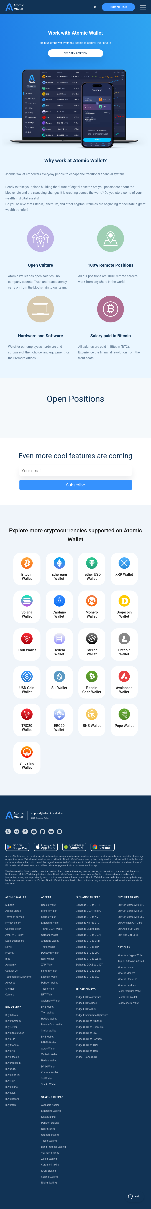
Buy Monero (12, 1045)
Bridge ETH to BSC (85, 1009)
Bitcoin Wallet (48, 904)
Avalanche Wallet (50, 1000)
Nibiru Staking (49, 1182)
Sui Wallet (46, 1078)
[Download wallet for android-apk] (74, 847)
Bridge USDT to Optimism (89, 1027)
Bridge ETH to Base (86, 1003)
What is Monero (126, 973)
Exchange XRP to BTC (87, 922)
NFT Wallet (47, 994)
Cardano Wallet (49, 934)
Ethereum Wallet (50, 922)
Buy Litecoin (12, 1057)
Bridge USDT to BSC (86, 1032)
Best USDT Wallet (127, 997)
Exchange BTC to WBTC (88, 958)
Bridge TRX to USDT (86, 1057)
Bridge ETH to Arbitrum (88, 997)
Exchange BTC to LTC (87, 952)
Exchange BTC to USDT (88, 934)
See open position (75, 53)
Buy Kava (10, 1092)
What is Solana (126, 967)
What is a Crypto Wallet (130, 955)
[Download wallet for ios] (46, 847)
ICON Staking (48, 1170)
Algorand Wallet (50, 940)
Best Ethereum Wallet (129, 991)
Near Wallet (47, 958)
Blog (7, 958)
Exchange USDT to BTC (88, 910)
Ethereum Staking (51, 1110)
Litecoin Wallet (49, 976)
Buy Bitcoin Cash (14, 1032)
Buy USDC (10, 1068)
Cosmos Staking (50, 1134)
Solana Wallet (48, 916)
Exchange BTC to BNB (87, 940)
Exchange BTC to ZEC (87, 976)
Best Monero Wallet (128, 1003)
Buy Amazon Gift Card (130, 922)
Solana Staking (49, 1176)
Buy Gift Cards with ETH (131, 910)
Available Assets (50, 1104)
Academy (10, 964)
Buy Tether (11, 1027)
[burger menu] (143, 7)
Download (118, 7)
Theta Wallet (48, 946)
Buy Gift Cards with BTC (131, 904)
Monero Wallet (49, 910)
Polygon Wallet (49, 982)
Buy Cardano (12, 1098)
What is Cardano (127, 985)
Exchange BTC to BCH (87, 970)
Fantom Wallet (49, 970)
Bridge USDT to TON (86, 1045)
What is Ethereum (127, 979)
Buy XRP (10, 1039)
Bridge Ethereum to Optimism (91, 1015)
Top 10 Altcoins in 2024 (131, 961)
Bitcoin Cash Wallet (52, 1024)
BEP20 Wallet (48, 1042)
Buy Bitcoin (11, 1015)
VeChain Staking (50, 1152)
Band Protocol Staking (53, 1146)
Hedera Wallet (49, 1018)
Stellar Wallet (48, 1030)
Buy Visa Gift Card (128, 934)
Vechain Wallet (49, 1054)
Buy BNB (10, 1050)
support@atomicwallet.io (47, 813)
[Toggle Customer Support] (134, 1196)
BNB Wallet (47, 1006)
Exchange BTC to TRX (87, 946)
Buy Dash (10, 1104)
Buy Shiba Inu (12, 1075)
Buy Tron (10, 1080)
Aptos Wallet (48, 1048)
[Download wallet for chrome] (103, 847)
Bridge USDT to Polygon (88, 1039)
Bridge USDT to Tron (86, 1050)
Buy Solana (11, 1086)
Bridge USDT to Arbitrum (89, 1021)
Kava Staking (48, 1116)
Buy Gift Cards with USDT (132, 916)
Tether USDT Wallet (52, 928)
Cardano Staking (50, 1164)
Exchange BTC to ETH (87, 904)
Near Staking (48, 1128)
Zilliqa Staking (49, 1158)
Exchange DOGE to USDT (89, 964)
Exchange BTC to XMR (87, 916)
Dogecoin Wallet (50, 952)
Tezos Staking (49, 1140)
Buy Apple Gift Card (128, 928)
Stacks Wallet (48, 1084)
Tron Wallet (47, 1012)
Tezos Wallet (48, 988)
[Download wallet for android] (17, 847)
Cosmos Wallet (49, 1072)
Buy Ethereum (13, 1021)
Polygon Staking (50, 1122)
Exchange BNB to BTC (87, 928)
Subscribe (75, 484)
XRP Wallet (47, 964)
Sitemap (9, 988)
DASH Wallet (48, 1066)
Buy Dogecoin (13, 1062)
